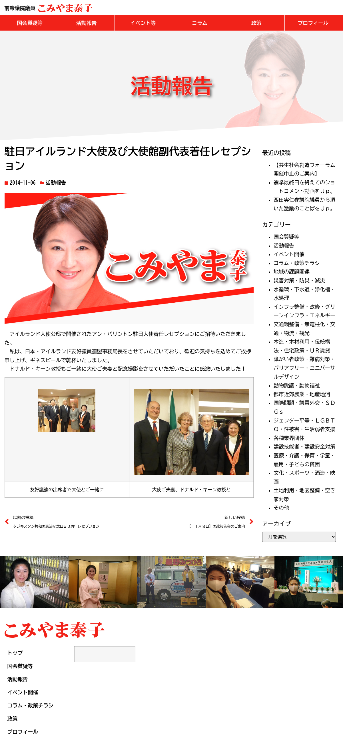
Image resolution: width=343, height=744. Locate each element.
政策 (12, 718)
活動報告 (56, 182)
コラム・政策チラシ (297, 263)
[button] (30, 23)
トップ (15, 652)
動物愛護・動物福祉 (297, 385)
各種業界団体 (289, 437)
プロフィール (22, 731)
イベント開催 (289, 254)
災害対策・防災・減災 (299, 280)
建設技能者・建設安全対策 (304, 446)
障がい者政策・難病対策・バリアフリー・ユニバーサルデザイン (304, 367)
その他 (281, 507)
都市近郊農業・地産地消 (302, 394)
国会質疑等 (286, 236)
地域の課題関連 (292, 271)
